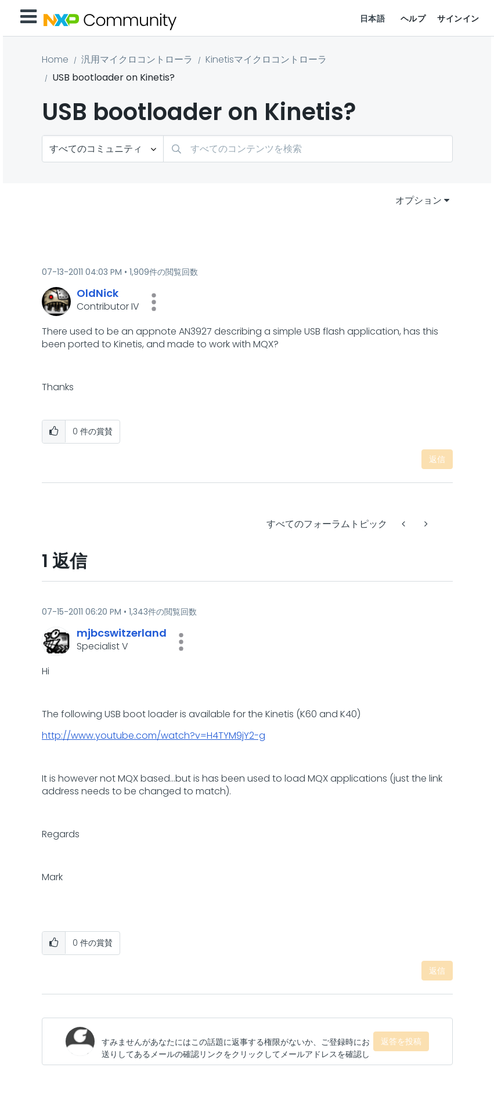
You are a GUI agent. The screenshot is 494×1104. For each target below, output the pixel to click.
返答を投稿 (401, 1041)
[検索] (308, 148)
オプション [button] (418, 200)
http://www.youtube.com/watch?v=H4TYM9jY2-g (153, 735)
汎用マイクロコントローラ (137, 59)
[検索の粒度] (102, 149)
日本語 (372, 18)
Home (55, 59)
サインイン (458, 18)
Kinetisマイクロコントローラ (266, 59)
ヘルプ (413, 18)
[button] (153, 302)
